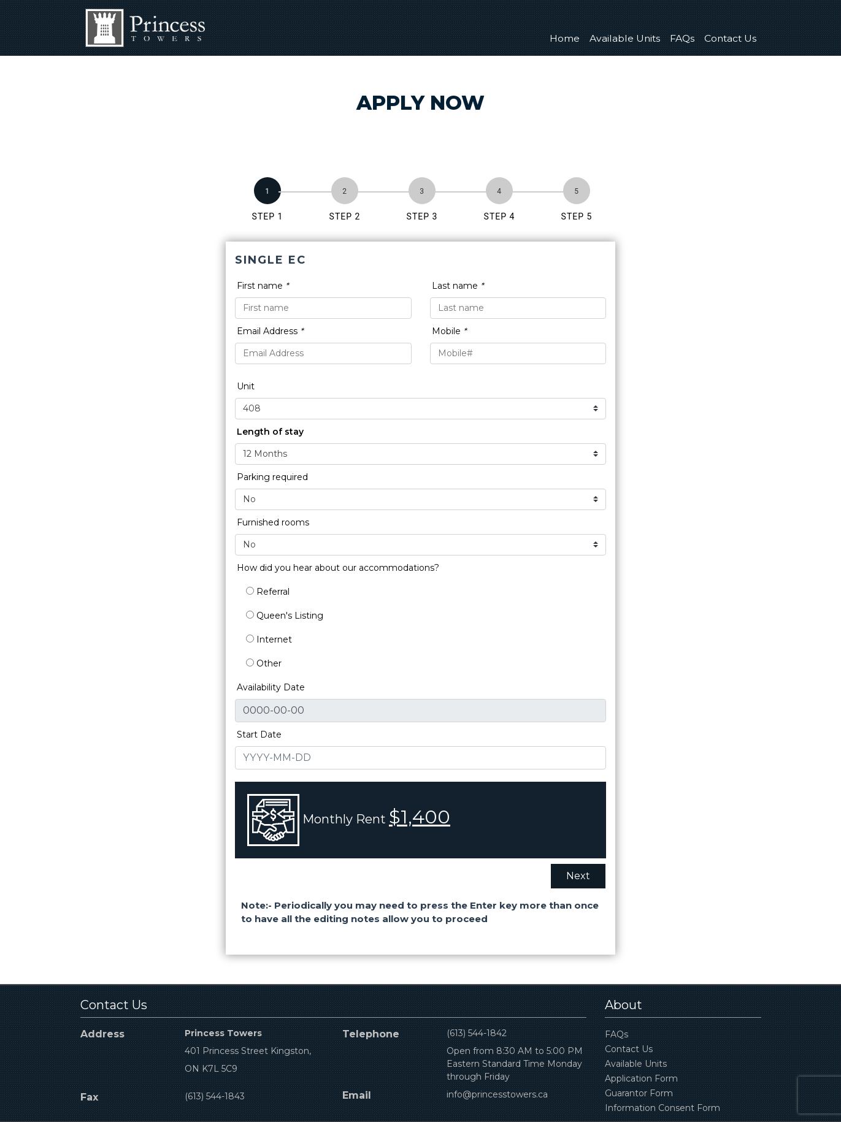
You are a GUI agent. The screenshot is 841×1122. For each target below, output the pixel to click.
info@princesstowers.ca (497, 1094)
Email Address (270, 331)
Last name (457, 285)
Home (565, 38)
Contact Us (730, 38)
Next (578, 876)
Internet (269, 639)
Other (264, 663)
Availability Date (271, 687)
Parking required (272, 477)
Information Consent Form (662, 1107)
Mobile (449, 331)
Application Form (641, 1078)
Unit (246, 386)
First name (262, 285)
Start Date (259, 734)
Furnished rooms (273, 522)
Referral (268, 591)
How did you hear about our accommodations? (338, 567)
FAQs (682, 38)
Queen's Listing (284, 615)
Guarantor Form (639, 1093)
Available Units (624, 38)
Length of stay (270, 431)
